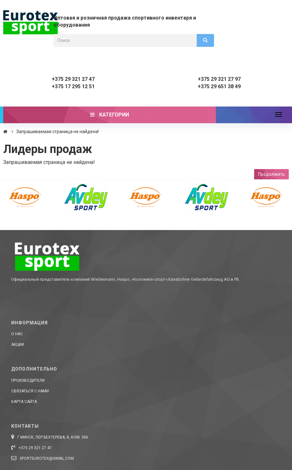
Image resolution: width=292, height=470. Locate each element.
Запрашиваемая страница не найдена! (57, 131)
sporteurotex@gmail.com (42, 458)
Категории (109, 115)
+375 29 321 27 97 (219, 79)
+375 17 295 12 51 (73, 86)
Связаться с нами (30, 391)
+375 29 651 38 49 (219, 86)
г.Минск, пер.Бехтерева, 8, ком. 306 (49, 437)
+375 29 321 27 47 (73, 79)
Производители (28, 380)
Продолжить (271, 174)
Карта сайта (24, 401)
